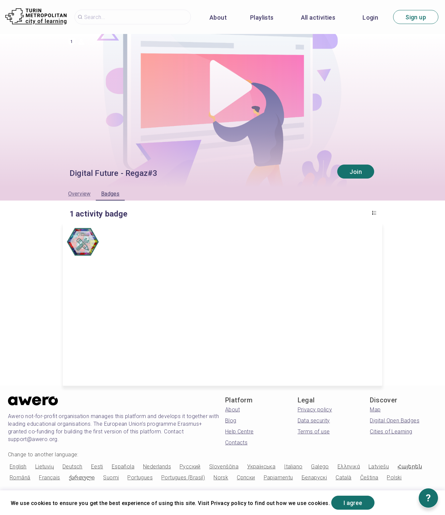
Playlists (262, 17)
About (218, 17)
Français (49, 477)
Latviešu (379, 466)
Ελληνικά (349, 466)
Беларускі (314, 477)
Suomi (111, 477)
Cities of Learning (391, 431)
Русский (190, 466)
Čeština (369, 477)
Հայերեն (409, 466)
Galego (320, 466)
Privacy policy (315, 409)
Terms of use (314, 431)
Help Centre (239, 431)
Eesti (97, 466)
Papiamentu (278, 477)
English (18, 466)
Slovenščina (223, 466)
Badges (110, 194)
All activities (318, 17)
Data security (314, 420)
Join (356, 171)
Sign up (415, 17)
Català (343, 477)
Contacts (236, 442)
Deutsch (72, 466)
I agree (353, 502)
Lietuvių (44, 466)
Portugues (140, 477)
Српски (246, 477)
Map (375, 409)
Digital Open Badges (394, 420)
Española (123, 466)
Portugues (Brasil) (183, 477)
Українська (261, 466)
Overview (79, 194)
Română (20, 477)
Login (370, 17)
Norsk (221, 477)
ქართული (82, 477)
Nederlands (157, 466)
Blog (230, 420)
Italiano (293, 466)
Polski (394, 477)
